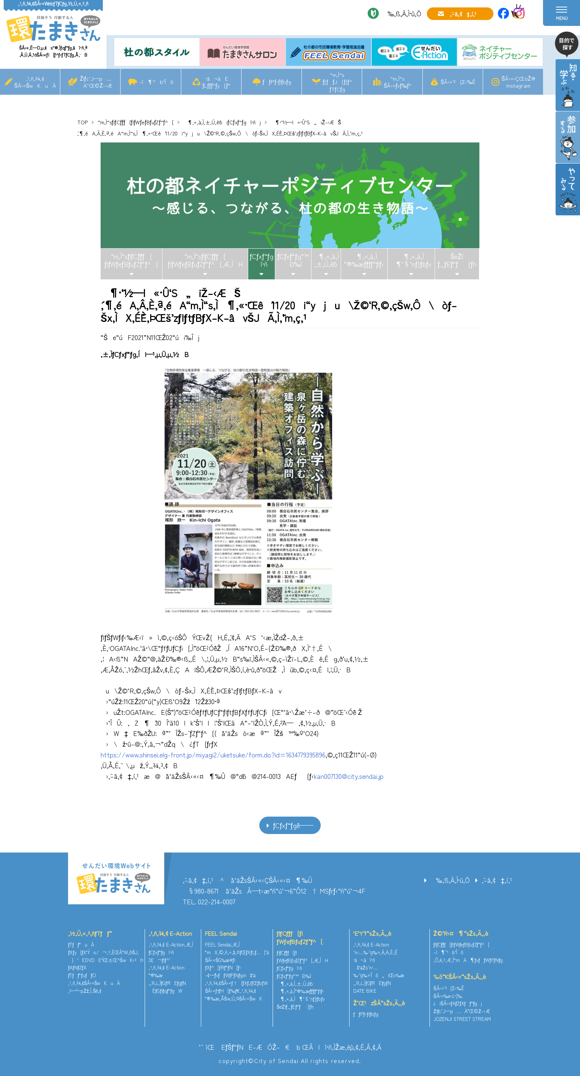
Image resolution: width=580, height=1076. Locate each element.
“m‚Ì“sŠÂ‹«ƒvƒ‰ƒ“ (397, 81)
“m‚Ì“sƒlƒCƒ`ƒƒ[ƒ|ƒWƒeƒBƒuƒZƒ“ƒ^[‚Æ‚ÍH (205, 260)
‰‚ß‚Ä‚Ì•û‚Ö (401, 13)
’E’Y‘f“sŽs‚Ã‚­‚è (372, 933)
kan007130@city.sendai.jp (349, 776)
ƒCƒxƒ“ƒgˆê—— (293, 825)
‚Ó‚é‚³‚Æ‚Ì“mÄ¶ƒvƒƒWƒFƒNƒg (468, 960)
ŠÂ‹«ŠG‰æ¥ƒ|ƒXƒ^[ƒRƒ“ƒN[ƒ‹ (223, 963)
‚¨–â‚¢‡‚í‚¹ (463, 14)
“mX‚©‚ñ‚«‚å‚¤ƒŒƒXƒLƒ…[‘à (237, 952)
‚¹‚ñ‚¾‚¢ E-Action (170, 933)
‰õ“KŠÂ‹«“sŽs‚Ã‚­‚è (460, 976)
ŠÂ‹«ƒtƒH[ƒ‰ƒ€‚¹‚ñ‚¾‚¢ (230, 990)
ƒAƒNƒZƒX (77, 967)
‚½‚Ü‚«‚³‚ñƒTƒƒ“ (90, 933)
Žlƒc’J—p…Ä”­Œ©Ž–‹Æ (95, 81)
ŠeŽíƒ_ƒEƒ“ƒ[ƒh (457, 260)
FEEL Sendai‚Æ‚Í (222, 944)
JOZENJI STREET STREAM (462, 1018)
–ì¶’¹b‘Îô (156, 81)
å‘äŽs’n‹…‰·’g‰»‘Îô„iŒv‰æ (378, 971)
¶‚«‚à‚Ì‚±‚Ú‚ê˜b (326, 260)
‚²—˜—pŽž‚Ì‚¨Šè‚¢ (84, 990)
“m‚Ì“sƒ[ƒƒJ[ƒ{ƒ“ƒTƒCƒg (337, 82)
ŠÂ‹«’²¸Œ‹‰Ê (458, 81)
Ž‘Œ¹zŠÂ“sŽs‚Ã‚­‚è (379, 1002)
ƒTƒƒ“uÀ (81, 944)
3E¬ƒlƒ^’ (160, 960)
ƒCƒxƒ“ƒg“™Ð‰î (293, 260)
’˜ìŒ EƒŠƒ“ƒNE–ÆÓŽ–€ (244, 1047)
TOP (82, 122)
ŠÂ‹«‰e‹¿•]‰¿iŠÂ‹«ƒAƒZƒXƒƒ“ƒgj (458, 999)
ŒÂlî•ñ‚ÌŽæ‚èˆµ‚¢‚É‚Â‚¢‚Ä (341, 1047)
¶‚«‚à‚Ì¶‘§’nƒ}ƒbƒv (410, 260)
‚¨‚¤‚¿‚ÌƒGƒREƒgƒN (167, 982)
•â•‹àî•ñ (364, 960)
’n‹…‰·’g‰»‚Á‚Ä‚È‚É (375, 952)
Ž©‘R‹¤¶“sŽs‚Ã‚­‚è (461, 933)
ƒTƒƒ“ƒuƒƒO (82, 975)
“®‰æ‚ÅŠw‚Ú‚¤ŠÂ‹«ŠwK (233, 998)
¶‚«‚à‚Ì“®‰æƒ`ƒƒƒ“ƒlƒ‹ (364, 260)
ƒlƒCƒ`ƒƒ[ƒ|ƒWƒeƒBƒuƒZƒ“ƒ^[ (300, 937)
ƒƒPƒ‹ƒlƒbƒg (277, 81)
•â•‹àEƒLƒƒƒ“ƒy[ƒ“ (216, 81)
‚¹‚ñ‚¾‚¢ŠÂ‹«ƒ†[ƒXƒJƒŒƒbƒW (236, 982)
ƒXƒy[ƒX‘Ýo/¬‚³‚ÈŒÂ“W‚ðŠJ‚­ (103, 952)
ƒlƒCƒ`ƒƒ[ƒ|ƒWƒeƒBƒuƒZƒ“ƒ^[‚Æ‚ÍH (302, 956)
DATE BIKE (365, 990)
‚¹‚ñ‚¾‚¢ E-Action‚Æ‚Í (171, 944)
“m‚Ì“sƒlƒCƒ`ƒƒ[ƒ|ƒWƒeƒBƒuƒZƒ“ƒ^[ (135, 122)
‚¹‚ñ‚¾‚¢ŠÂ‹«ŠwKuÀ (35, 81)
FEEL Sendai (221, 933)
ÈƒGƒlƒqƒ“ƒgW (165, 990)
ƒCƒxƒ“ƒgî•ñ (261, 260)
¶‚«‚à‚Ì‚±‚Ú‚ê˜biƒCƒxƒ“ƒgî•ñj (222, 122)
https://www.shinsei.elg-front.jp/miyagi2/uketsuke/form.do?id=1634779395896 (213, 754)
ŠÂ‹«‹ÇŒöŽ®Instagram (518, 81)
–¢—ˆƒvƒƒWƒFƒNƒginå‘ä (230, 975)
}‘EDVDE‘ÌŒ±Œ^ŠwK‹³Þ (105, 960)
